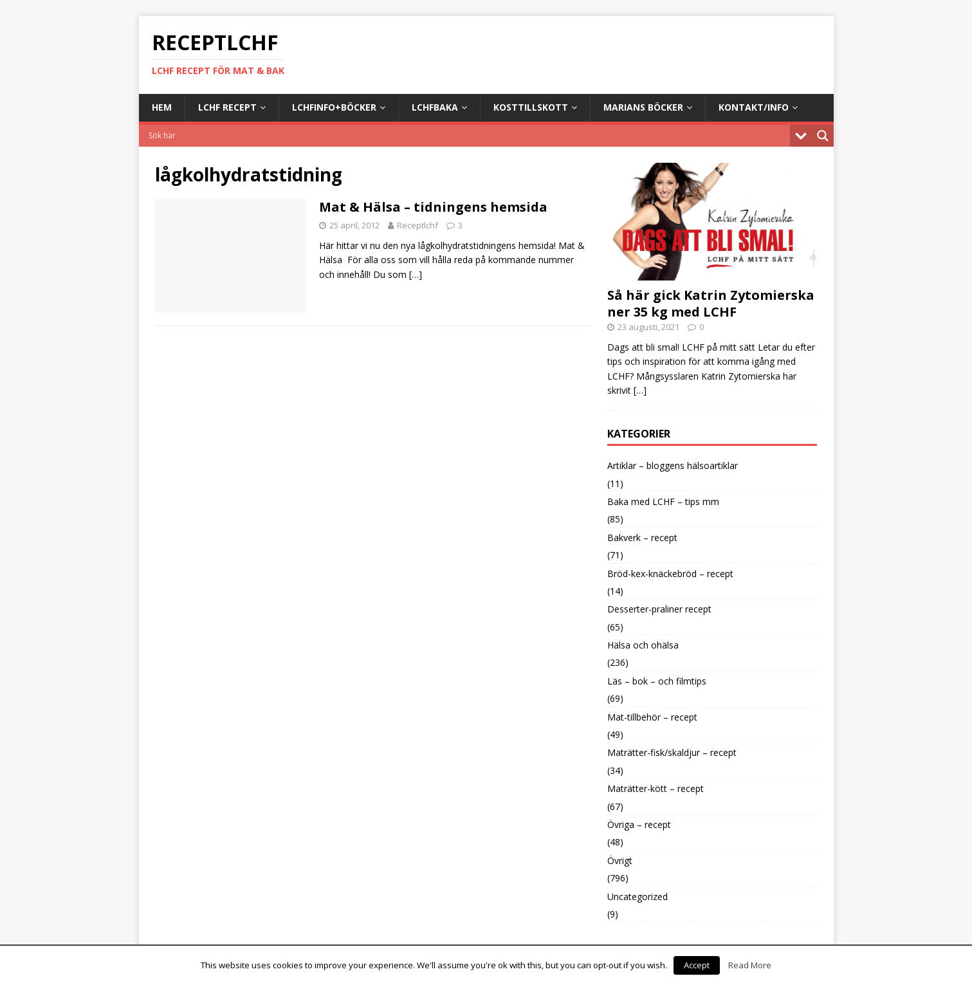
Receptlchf (417, 225)
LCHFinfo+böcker (334, 107)
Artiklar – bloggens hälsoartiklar (672, 465)
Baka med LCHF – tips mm (663, 501)
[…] (415, 274)
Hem (162, 107)
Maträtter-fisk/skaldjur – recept (672, 752)
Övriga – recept (639, 824)
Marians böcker (643, 107)
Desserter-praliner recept (659, 609)
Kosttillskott (530, 107)
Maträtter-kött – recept (655, 788)
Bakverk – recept (642, 537)
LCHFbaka (435, 107)
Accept (697, 965)
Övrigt (619, 860)
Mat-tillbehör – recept (652, 717)
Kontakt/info (754, 107)
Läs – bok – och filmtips (656, 681)
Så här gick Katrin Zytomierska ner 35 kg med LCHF (710, 303)
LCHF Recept (227, 107)
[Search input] (468, 136)
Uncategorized (637, 896)
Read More (749, 965)
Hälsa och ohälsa (643, 645)
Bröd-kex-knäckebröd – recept (670, 573)
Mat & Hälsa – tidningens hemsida (433, 207)
